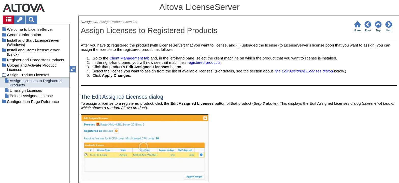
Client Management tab (129, 58)
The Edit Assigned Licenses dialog (303, 71)
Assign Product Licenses (118, 22)
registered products (204, 62)
